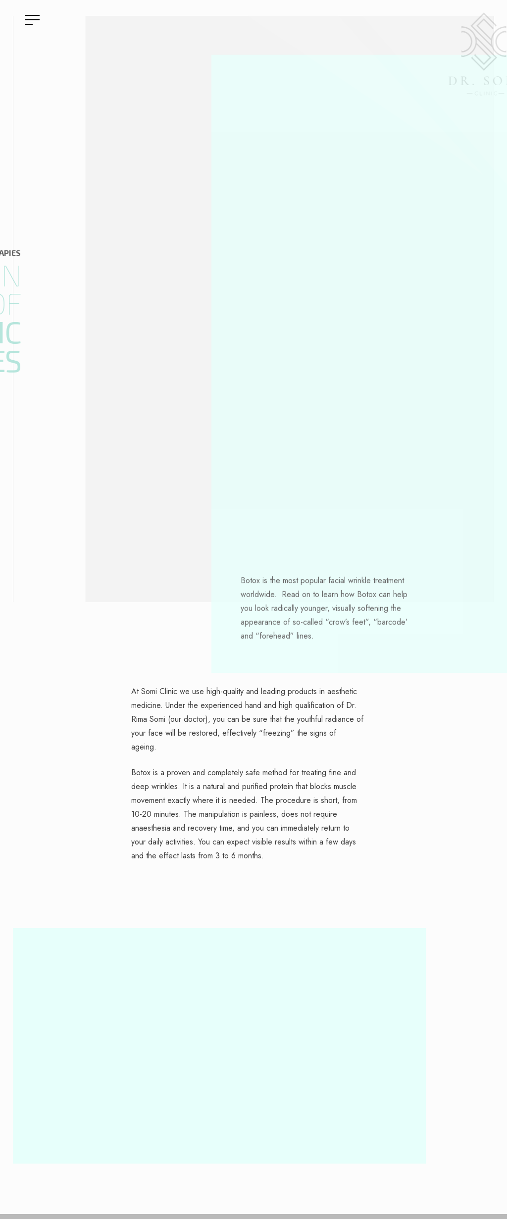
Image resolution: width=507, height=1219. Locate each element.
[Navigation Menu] (32, 20)
